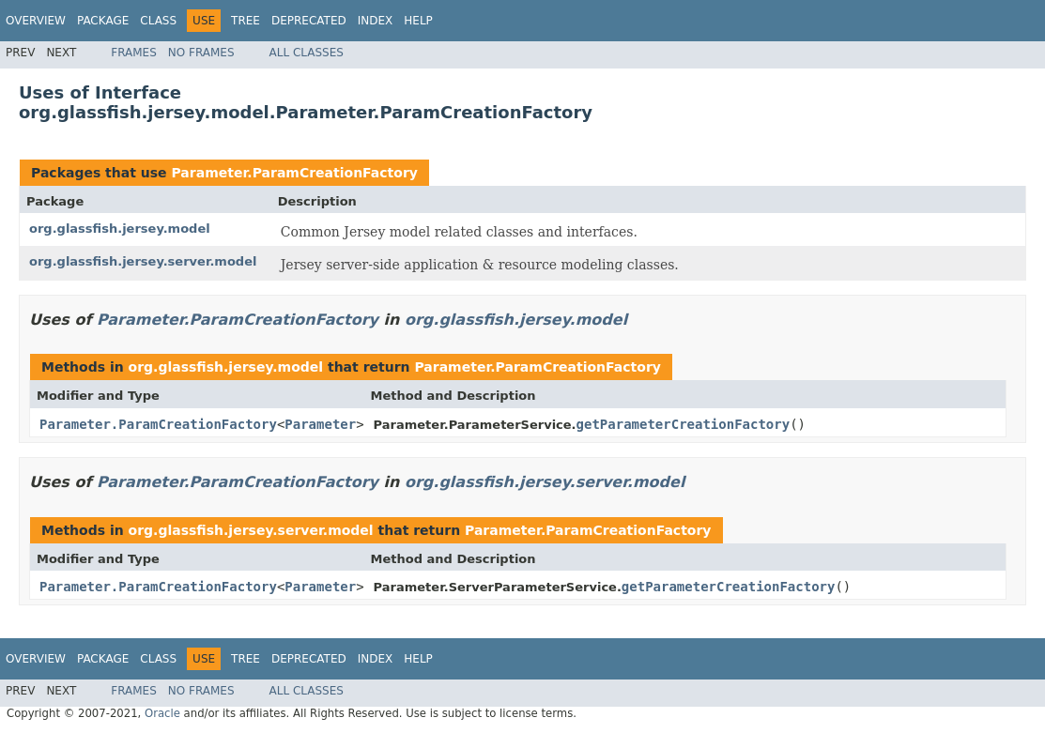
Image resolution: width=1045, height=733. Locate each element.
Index (375, 20)
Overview (36, 20)
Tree (245, 20)
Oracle (162, 713)
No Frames (201, 52)
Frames (134, 52)
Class (158, 20)
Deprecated (308, 20)
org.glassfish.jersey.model (119, 228)
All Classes (306, 52)
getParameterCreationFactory (683, 424)
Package (103, 20)
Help (418, 20)
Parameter (320, 424)
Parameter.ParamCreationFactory (294, 172)
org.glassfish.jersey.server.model (142, 261)
